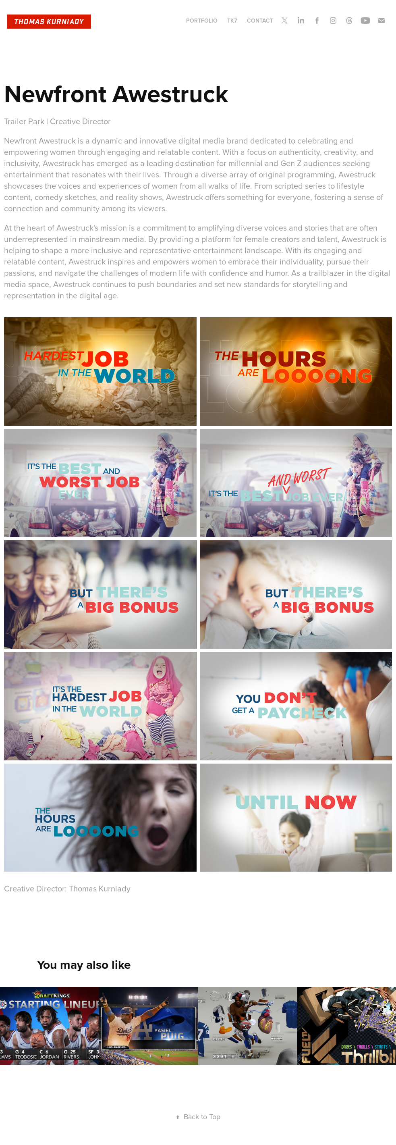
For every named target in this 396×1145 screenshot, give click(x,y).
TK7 (232, 21)
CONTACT (260, 21)
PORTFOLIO (202, 21)
